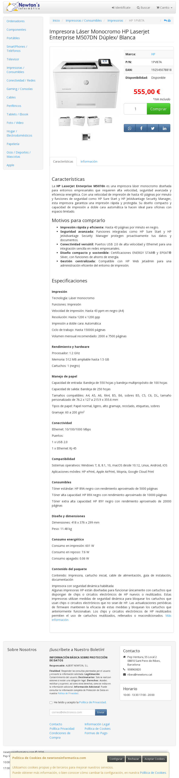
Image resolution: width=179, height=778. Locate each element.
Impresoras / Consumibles (15, 70)
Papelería (13, 144)
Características (63, 161)
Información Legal (97, 724)
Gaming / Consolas (20, 89)
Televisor (13, 59)
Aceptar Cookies (155, 759)
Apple (10, 165)
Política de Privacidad (68, 693)
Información (88, 161)
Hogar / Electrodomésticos (19, 133)
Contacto (55, 724)
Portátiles (13, 38)
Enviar (100, 712)
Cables (11, 97)
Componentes (16, 30)
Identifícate (121, 8)
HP (153, 54)
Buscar (143, 8)
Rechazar (133, 759)
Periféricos (14, 106)
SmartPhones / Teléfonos (17, 48)
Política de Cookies (153, 773)
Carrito (164, 8)
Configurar (116, 759)
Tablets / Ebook (17, 114)
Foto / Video (15, 123)
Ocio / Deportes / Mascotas (19, 154)
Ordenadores (16, 21)
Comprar (158, 108)
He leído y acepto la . (80, 702)
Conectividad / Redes (21, 80)
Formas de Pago (96, 733)
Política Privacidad (61, 729)
